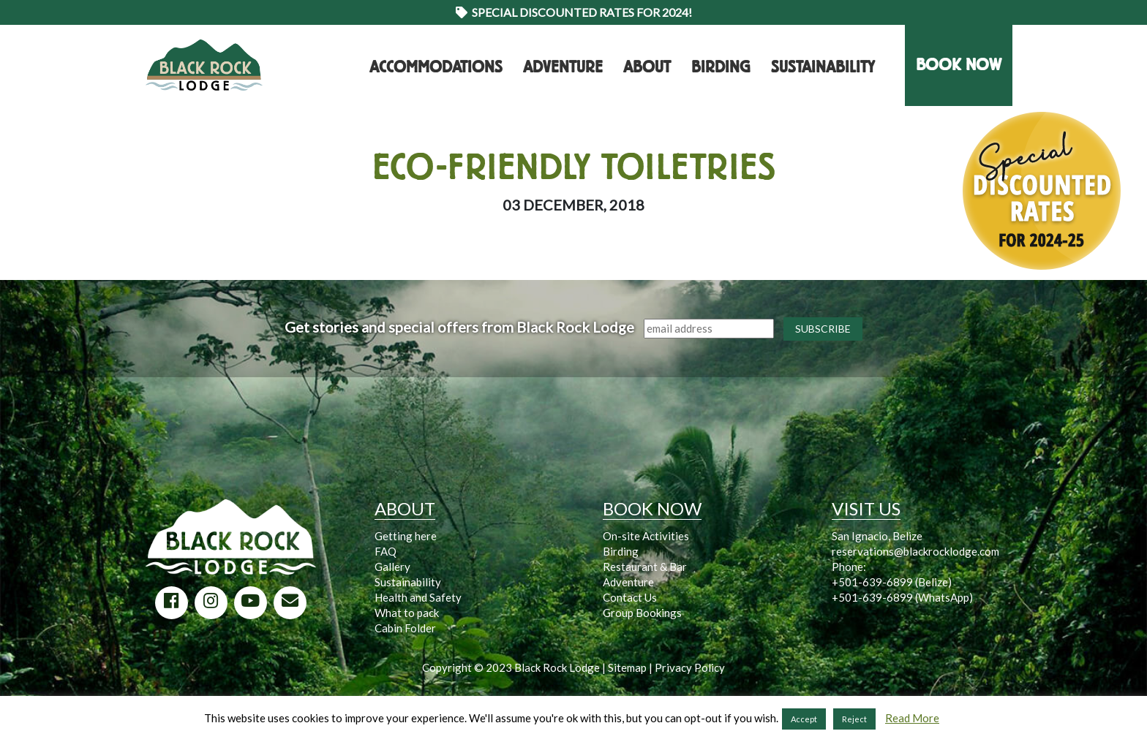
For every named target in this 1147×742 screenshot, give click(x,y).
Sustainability (823, 67)
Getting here (406, 535)
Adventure (563, 67)
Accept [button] (804, 719)
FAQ (385, 551)
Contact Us (630, 597)
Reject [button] (854, 719)
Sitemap (627, 667)
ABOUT (405, 508)
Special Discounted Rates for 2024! (574, 12)
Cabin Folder (405, 628)
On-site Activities (646, 535)
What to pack (407, 612)
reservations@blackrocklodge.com (915, 551)
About (647, 67)
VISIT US (866, 508)
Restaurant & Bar (645, 566)
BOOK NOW (958, 65)
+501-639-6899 (872, 581)
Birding (721, 67)
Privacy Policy (690, 667)
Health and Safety (418, 597)
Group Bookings (642, 612)
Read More (912, 717)
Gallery (392, 566)
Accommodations (436, 67)
